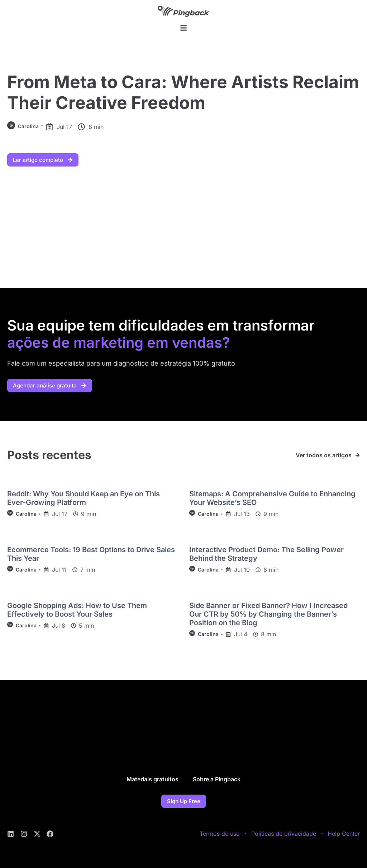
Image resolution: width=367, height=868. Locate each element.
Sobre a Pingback (216, 779)
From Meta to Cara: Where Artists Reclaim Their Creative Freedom (183, 92)
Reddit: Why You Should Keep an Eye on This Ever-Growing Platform (83, 498)
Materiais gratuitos (152, 779)
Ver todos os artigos (324, 455)
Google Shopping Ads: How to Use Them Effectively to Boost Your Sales (77, 609)
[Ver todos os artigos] (357, 455)
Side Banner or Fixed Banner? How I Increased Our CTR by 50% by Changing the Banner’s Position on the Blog (268, 614)
